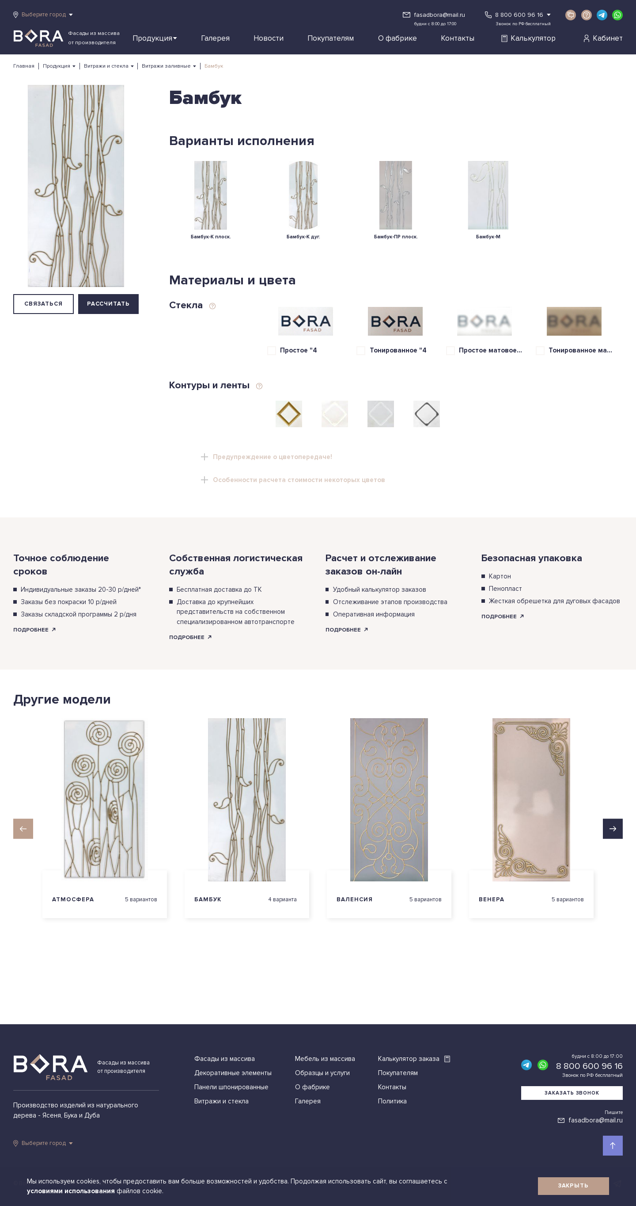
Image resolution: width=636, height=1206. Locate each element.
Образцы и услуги (322, 1073)
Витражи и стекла (106, 66)
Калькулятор (528, 38)
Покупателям (330, 38)
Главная (23, 66)
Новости (269, 38)
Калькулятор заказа (414, 1059)
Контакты (457, 38)
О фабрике (397, 38)
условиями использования (72, 1191)
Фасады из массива (224, 1059)
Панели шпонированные (231, 1087)
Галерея (215, 38)
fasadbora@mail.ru (439, 15)
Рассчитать (108, 303)
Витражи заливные (166, 66)
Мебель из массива (325, 1059)
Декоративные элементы (233, 1073)
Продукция (154, 38)
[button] (23, 828)
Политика (392, 1101)
